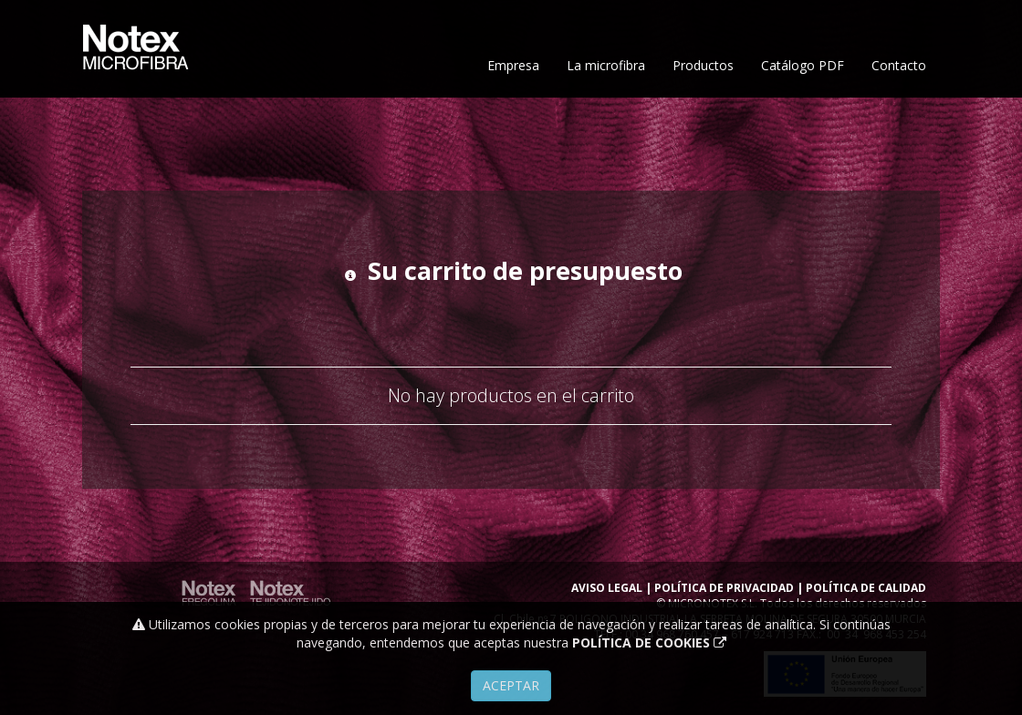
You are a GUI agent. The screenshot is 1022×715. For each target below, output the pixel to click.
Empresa (513, 125)
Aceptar (511, 685)
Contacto (898, 125)
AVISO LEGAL (606, 588)
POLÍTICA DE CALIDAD (866, 588)
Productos (703, 125)
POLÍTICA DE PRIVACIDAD (724, 588)
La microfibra (606, 125)
